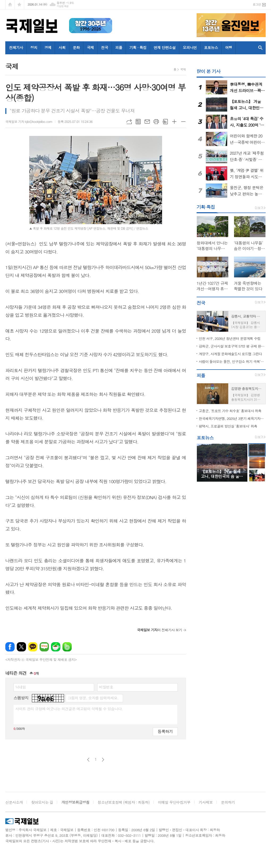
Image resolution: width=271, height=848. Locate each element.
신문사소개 (14, 802)
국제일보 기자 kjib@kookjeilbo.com (28, 121)
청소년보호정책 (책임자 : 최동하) (124, 802)
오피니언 (190, 47)
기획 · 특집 (137, 47)
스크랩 (165, 121)
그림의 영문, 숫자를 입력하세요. (92, 698)
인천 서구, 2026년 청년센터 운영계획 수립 (229, 338)
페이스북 (10, 646)
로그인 (257, 4)
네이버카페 (55, 646)
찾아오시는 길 (42, 802)
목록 (138, 121)
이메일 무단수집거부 (174, 802)
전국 (104, 47)
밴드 (67, 646)
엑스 (21, 646)
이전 (88, 760)
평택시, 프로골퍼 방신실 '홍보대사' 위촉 (228, 426)
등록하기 (165, 731)
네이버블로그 (44, 646)
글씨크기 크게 (174, 121)
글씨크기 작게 (183, 121)
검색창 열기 (260, 47)
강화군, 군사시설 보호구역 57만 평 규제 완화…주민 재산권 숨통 (232, 346)
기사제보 (206, 802)
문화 (76, 47)
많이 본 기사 (208, 71)
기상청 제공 (63, 6)
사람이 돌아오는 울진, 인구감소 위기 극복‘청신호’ (232, 361)
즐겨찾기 (19, 4)
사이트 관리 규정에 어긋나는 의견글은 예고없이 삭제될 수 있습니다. (69, 709)
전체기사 (16, 47)
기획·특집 (206, 207)
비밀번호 (106, 687)
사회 (61, 47)
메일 (147, 121)
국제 (90, 47)
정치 (33, 47)
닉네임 (20, 687)
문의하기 (228, 802)
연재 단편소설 (165, 47)
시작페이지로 (10, 4)
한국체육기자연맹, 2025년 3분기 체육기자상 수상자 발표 (232, 418)
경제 (47, 47)
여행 (228, 47)
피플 (118, 47)
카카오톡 (32, 646)
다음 (103, 760)
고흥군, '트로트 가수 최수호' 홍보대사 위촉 (230, 410)
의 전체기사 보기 (159, 629)
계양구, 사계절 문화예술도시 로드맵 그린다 (230, 353)
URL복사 (129, 121)
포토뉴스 (211, 47)
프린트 (156, 121)
